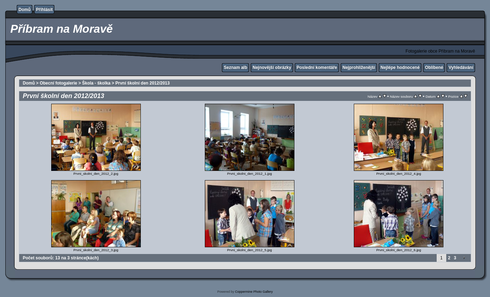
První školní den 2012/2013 (142, 83)
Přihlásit (44, 9)
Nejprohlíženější (358, 67)
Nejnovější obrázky (271, 67)
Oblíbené (434, 67)
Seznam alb (235, 67)
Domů (24, 9)
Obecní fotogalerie (58, 83)
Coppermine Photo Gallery (254, 291)
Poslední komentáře (317, 67)
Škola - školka (96, 83)
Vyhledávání (460, 67)
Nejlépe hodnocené (400, 67)
